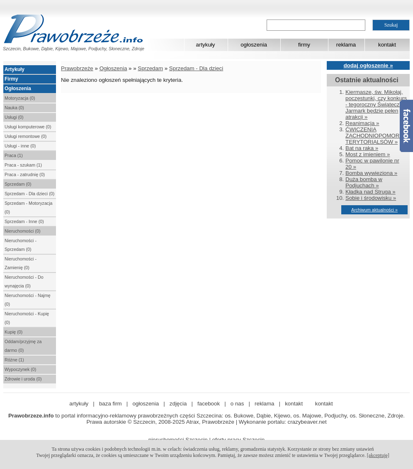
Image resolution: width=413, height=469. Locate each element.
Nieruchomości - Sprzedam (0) (20, 245)
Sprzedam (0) (18, 184)
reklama (346, 45)
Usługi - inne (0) (20, 145)
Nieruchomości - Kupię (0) (27, 318)
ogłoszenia (254, 45)
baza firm (110, 403)
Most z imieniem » (367, 154)
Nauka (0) (14, 107)
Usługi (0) (14, 117)
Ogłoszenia (18, 88)
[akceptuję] (378, 455)
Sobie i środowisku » (370, 198)
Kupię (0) (13, 331)
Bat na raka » (361, 148)
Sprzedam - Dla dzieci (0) (29, 193)
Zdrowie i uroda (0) (23, 378)
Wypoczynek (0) (20, 369)
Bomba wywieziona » (371, 173)
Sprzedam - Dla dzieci (196, 68)
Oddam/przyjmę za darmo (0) (23, 346)
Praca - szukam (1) (23, 164)
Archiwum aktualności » (374, 209)
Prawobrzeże (77, 68)
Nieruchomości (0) (22, 230)
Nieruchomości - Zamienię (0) (20, 263)
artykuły (205, 45)
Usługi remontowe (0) (25, 136)
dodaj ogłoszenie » (368, 65)
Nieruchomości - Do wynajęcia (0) (24, 281)
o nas (237, 403)
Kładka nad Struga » (370, 192)
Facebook (406, 126)
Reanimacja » (362, 123)
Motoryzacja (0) (20, 98)
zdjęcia (178, 403)
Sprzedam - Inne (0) (24, 221)
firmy (304, 45)
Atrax (192, 422)
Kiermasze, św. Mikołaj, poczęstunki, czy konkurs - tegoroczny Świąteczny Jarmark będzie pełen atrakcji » (376, 104)
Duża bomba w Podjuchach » (363, 182)
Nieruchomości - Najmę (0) (28, 300)
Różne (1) (14, 359)
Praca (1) (14, 155)
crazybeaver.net (307, 422)
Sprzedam (150, 68)
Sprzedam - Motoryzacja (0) (28, 207)
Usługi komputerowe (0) (28, 126)
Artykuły (14, 69)
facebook (208, 403)
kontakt (387, 45)
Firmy (11, 79)
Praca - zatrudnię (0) (25, 174)
